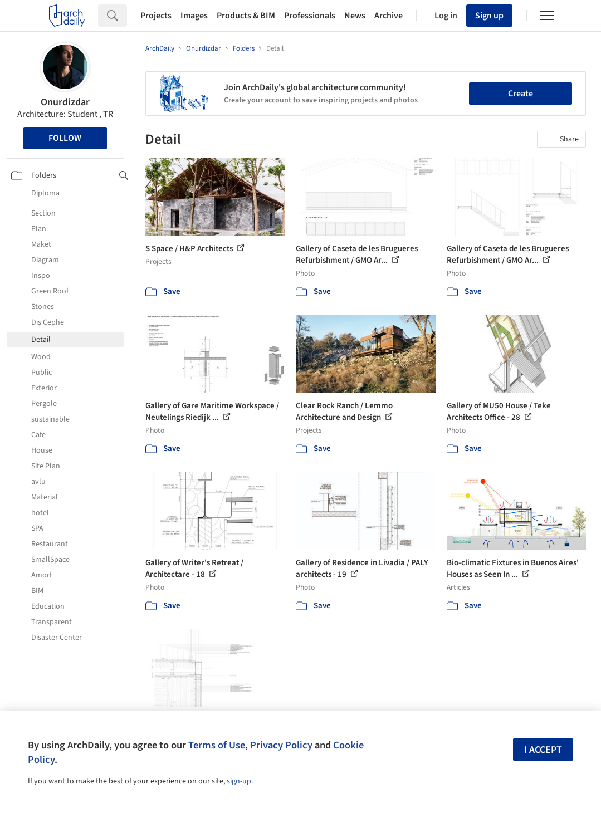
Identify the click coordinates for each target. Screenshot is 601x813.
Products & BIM (246, 15)
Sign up (489, 15)
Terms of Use (216, 745)
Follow (64, 138)
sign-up (239, 781)
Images (194, 15)
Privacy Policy (281, 745)
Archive (388, 15)
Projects (156, 15)
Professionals (309, 15)
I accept (543, 750)
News (354, 15)
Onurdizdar (65, 102)
